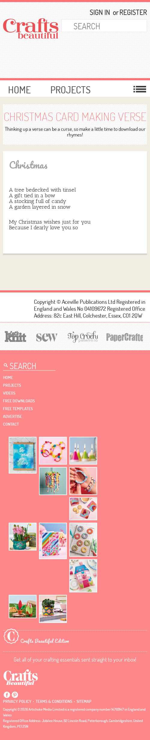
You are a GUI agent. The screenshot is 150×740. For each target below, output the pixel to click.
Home (19, 90)
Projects (70, 90)
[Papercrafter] (124, 337)
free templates (18, 408)
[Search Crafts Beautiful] (98, 25)
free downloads (19, 401)
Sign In (100, 12)
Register (130, 12)
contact (11, 424)
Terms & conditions (54, 701)
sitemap (84, 701)
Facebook (7, 695)
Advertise (12, 416)
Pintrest (14, 695)
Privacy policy (17, 701)
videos (9, 393)
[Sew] (45, 336)
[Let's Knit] (14, 336)
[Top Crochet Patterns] (82, 336)
